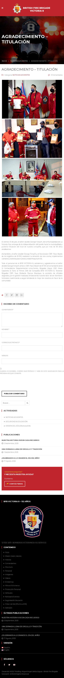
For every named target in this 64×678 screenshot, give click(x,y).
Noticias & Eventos (12, 597)
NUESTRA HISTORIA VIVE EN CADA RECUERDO (20, 440)
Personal (8, 571)
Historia (8, 560)
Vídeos (7, 578)
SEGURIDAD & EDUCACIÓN (16, 422)
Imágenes (9, 574)
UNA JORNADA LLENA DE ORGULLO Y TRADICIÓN (22, 449)
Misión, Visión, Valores (13, 556)
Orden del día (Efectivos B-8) (16, 604)
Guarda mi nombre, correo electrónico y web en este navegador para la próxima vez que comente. (32, 372)
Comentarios (7, 309)
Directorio (9, 567)
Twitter (9, 665)
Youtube (14, 665)
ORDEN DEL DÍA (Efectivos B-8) (18, 426)
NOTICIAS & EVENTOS (19, 61)
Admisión (8, 608)
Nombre (5, 329)
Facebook (4, 665)
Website (5, 355)
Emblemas (9, 582)
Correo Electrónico (11, 342)
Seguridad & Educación (14, 600)
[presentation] (15, 383)
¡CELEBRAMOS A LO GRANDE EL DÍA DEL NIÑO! (20, 458)
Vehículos (8, 593)
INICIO (4, 61)
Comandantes (10, 563)
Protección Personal (13, 589)
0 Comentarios (56, 75)
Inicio (7, 552)
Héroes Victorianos (12, 586)
